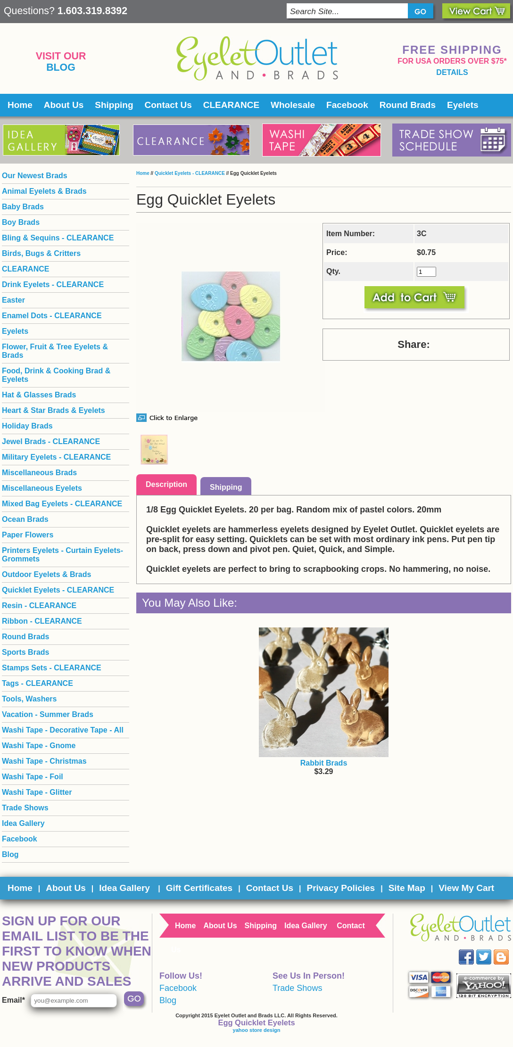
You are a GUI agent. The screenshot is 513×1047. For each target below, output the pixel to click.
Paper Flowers (27, 535)
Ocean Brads (25, 519)
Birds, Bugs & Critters (41, 253)
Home (20, 105)
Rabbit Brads (324, 763)
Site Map (407, 888)
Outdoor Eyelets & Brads (46, 574)
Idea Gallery (23, 823)
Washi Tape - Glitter (37, 792)
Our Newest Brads (34, 176)
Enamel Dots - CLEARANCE (52, 316)
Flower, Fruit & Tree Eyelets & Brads (55, 351)
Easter (13, 300)
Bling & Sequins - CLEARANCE (58, 238)
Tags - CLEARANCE (37, 683)
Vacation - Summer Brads (47, 714)
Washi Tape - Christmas (44, 761)
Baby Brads (23, 207)
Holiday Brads (27, 426)
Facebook (347, 105)
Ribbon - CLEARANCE (42, 621)
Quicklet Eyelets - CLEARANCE (190, 173)
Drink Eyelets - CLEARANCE (53, 284)
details (452, 72)
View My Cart (466, 888)
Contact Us (168, 105)
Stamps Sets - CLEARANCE (51, 668)
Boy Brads (21, 222)
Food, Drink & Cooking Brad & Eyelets (56, 375)
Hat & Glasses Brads (39, 395)
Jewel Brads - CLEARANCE (51, 441)
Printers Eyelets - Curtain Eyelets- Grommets (62, 554)
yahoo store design (257, 1030)
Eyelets (463, 105)
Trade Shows (25, 808)
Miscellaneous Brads (39, 473)
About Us (63, 105)
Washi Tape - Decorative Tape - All (63, 730)
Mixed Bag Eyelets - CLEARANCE (62, 504)
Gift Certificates (199, 888)
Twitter (490, 949)
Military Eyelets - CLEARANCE (56, 457)
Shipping (114, 105)
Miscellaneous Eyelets (42, 488)
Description (166, 484)
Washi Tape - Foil (32, 777)
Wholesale (293, 105)
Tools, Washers (29, 699)
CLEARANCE (231, 105)
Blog (60, 67)
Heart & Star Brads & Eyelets (53, 410)
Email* (13, 1000)
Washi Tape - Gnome (38, 746)
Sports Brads (25, 652)
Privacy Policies (340, 888)
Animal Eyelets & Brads (44, 191)
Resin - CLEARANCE (39, 606)
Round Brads (408, 105)
